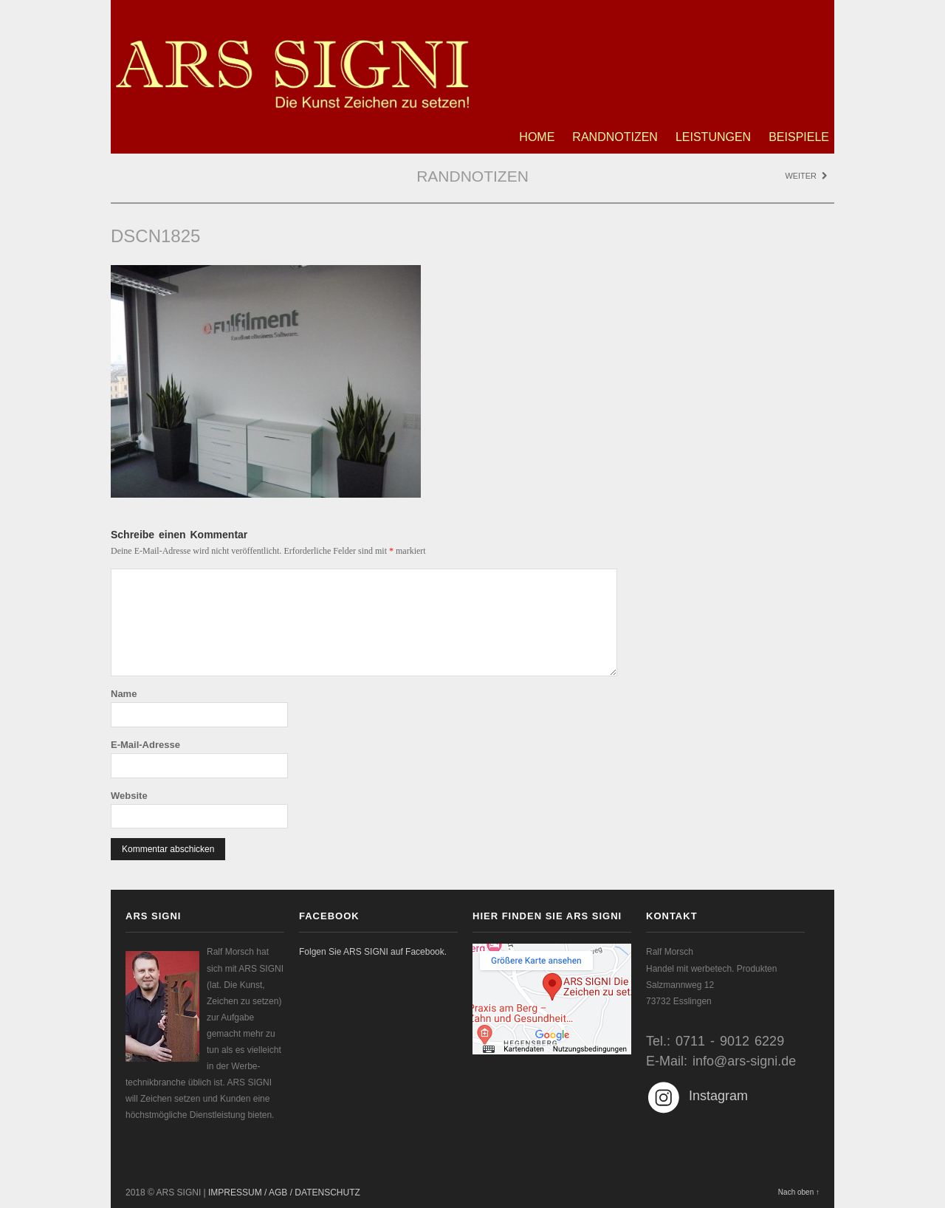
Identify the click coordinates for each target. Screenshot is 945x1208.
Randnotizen (615, 137)
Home (536, 137)
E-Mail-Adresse (145, 744)
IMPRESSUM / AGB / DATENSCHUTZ (284, 1192)
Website (129, 795)
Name (124, 693)
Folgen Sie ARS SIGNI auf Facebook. (373, 952)
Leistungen (713, 137)
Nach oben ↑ (798, 1192)
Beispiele (799, 137)
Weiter (806, 175)
